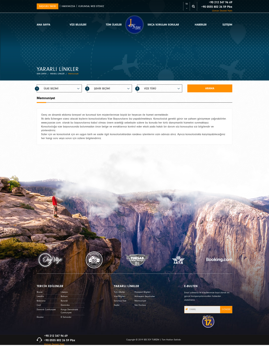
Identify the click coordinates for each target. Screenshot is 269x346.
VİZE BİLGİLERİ (78, 24)
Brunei (40, 292)
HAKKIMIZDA (68, 6)
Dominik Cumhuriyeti (46, 309)
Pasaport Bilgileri (142, 292)
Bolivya (64, 296)
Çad (39, 305)
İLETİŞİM (227, 24)
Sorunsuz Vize (120, 301)
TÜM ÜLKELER (114, 24)
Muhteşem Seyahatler (144, 296)
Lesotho (40, 296)
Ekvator (40, 317)
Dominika (65, 305)
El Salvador (66, 317)
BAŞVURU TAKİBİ (47, 6)
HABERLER (201, 24)
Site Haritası (140, 305)
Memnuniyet (140, 301)
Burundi (64, 301)
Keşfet (116, 305)
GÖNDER (226, 309)
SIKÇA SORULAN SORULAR (163, 24)
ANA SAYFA (43, 24)
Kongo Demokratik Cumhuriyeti (69, 311)
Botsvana (41, 301)
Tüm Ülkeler (119, 292)
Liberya (64, 292)
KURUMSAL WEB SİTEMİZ (91, 6)
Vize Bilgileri (119, 296)
